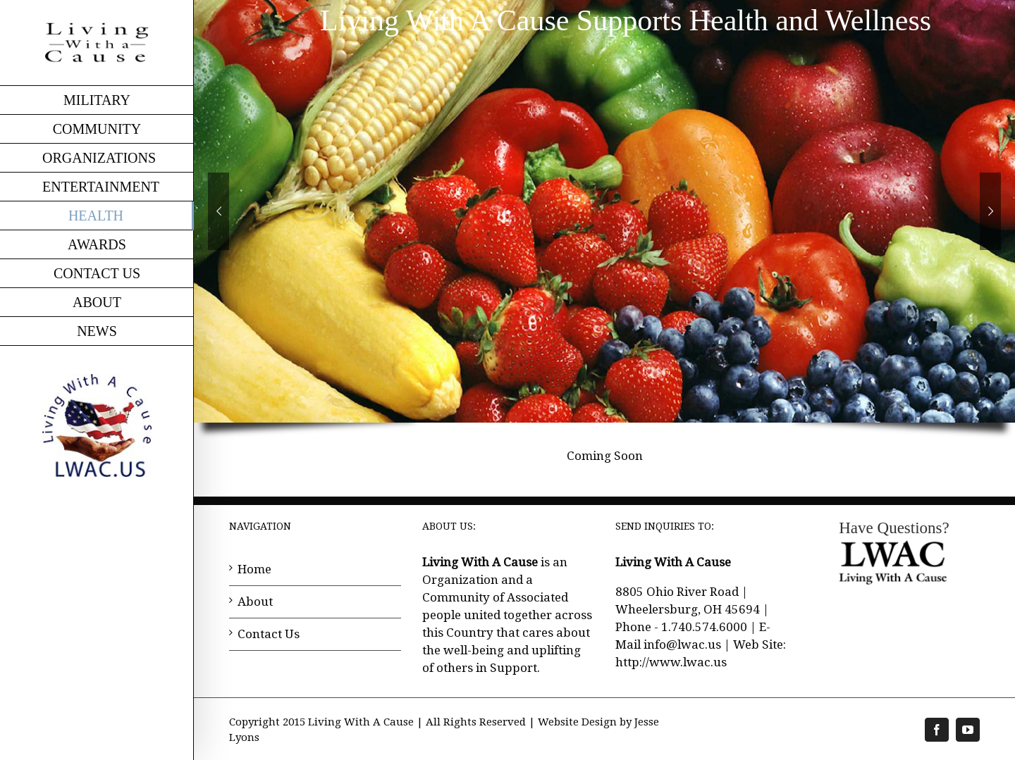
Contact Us (269, 634)
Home (254, 569)
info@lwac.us (682, 644)
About (255, 601)
